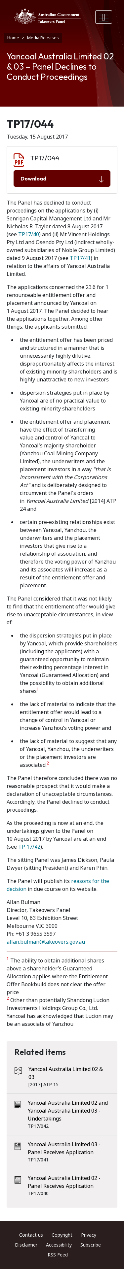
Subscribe (90, 1245)
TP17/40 (28, 234)
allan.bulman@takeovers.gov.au (46, 942)
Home (13, 38)
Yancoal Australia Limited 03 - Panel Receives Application (64, 1148)
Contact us (31, 1235)
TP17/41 (80, 258)
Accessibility (59, 1245)
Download (62, 178)
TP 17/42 (29, 847)
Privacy (88, 1235)
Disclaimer (26, 1245)
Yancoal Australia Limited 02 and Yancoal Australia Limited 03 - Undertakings (68, 1111)
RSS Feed (58, 1255)
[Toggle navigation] (103, 17)
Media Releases (43, 38)
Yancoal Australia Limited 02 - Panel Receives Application (64, 1182)
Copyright (62, 1235)
